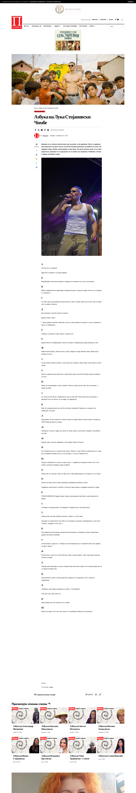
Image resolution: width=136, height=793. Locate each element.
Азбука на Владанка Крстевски (50, 757)
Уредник (45, 136)
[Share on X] (38, 130)
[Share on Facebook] (35, 130)
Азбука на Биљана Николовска (49, 727)
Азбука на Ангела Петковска (78, 727)
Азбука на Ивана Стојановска (20, 757)
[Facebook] (116, 19)
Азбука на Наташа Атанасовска (106, 727)
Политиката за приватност (38, 1)
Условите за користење (54, 1)
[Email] (42, 130)
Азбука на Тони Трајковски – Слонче (79, 757)
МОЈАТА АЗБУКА (39, 111)
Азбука (51, 687)
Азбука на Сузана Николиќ (110, 755)
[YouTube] (118, 19)
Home (35, 108)
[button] (45, 130)
